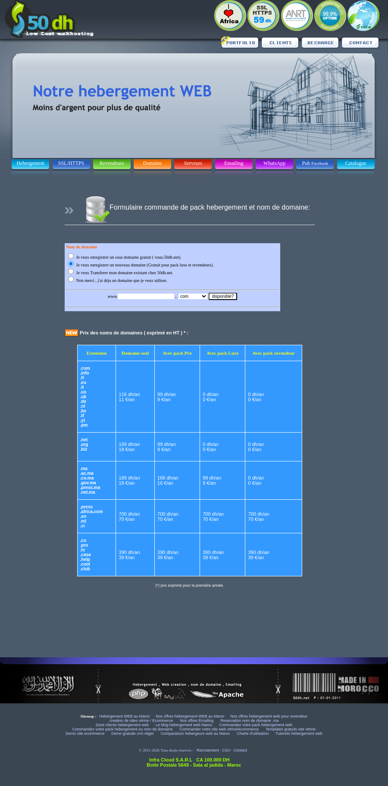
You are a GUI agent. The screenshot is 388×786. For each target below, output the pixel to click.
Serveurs (193, 163)
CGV (226, 750)
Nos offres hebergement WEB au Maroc (190, 716)
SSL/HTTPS (71, 163)
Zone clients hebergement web (123, 725)
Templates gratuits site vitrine (291, 729)
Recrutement (208, 750)
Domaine (152, 163)
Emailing (233, 163)
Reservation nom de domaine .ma (249, 720)
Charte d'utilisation (253, 733)
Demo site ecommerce (86, 733)
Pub (315, 163)
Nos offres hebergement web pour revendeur (268, 716)
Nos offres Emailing (197, 720)
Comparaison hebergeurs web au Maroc (196, 733)
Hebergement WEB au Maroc (124, 716)
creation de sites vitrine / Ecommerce (142, 720)
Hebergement (30, 163)
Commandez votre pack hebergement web (256, 725)
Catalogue (355, 163)
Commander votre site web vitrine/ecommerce (220, 729)
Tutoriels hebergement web (298, 733)
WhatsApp (274, 163)
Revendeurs (112, 163)
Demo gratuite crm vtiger (133, 733)
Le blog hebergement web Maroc (184, 725)
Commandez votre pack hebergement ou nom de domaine (123, 729)
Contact (240, 750)
